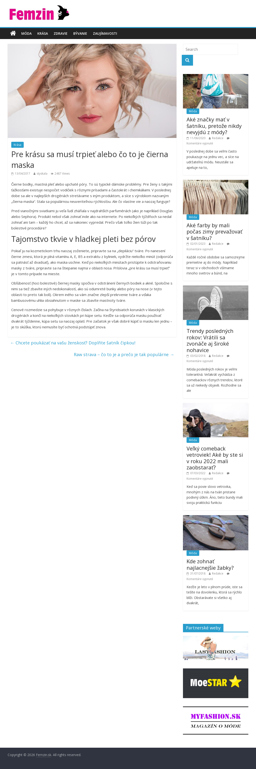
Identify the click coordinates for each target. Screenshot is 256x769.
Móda (26, 33)
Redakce (217, 138)
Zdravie (61, 33)
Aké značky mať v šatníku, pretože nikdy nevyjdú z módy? (214, 126)
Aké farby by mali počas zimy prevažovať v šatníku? (214, 231)
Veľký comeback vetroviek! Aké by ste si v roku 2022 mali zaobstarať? (215, 458)
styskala (42, 173)
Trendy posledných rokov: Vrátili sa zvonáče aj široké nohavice (210, 340)
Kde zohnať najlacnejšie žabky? (210, 564)
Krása (42, 33)
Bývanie (80, 33)
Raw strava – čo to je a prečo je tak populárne (124, 354)
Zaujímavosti (105, 33)
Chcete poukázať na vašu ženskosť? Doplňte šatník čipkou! (72, 343)
